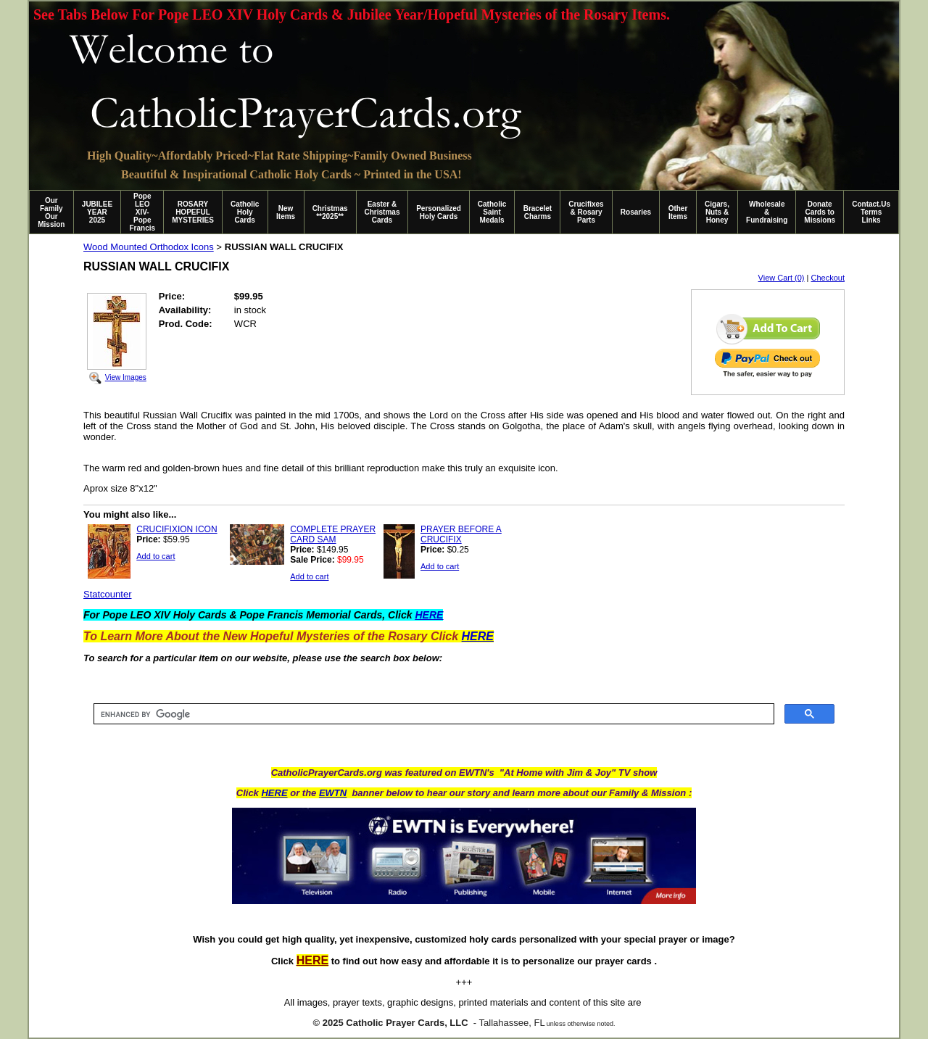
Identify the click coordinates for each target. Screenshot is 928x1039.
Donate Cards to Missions (819, 212)
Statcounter (107, 594)
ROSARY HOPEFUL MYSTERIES (193, 212)
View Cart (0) (781, 277)
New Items (285, 212)
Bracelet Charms (537, 212)
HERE (274, 792)
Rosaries (636, 212)
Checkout (828, 277)
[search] (432, 714)
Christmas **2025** (330, 212)
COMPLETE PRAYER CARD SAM (333, 534)
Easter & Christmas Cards (382, 212)
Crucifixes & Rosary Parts (585, 212)
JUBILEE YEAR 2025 (97, 212)
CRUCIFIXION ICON (176, 529)
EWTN (333, 792)
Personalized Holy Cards (438, 212)
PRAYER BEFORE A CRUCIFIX (461, 534)
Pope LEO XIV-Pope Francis (142, 212)
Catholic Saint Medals (492, 212)
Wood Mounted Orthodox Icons (148, 246)
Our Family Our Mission (51, 212)
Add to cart (155, 556)
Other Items (678, 212)
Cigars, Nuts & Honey (717, 212)
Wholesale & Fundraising (766, 212)
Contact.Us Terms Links (871, 212)
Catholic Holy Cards (245, 212)
